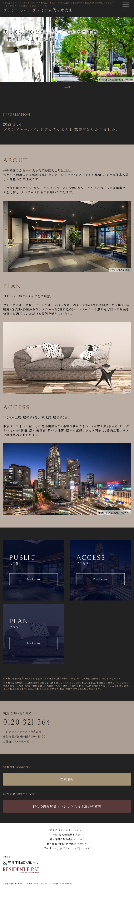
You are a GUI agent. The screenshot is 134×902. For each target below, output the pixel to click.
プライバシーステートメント (67, 830)
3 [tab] (131, 19)
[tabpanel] (67, 49)
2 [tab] (125, 19)
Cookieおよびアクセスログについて (67, 848)
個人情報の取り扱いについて (67, 839)
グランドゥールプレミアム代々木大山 (38, 10)
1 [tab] (118, 19)
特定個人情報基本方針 (67, 834)
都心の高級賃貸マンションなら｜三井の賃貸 (67, 806)
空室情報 (67, 779)
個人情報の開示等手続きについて (67, 843)
